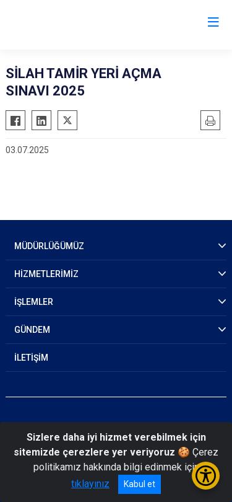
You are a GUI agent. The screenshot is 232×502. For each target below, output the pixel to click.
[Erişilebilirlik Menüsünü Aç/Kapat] (206, 476)
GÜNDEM (32, 330)
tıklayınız (90, 484)
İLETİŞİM (31, 358)
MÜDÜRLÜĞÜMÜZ (49, 246)
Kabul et (139, 484)
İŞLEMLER (33, 302)
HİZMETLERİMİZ (46, 274)
